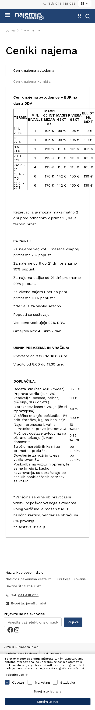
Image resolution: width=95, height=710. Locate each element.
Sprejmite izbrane (47, 691)
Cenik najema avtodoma (33, 70)
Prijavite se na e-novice (24, 614)
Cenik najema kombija (32, 81)
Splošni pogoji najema (21, 653)
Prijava (73, 622)
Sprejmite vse (47, 701)
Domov (10, 30)
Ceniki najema (30, 30)
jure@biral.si (36, 603)
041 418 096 (65, 3)
